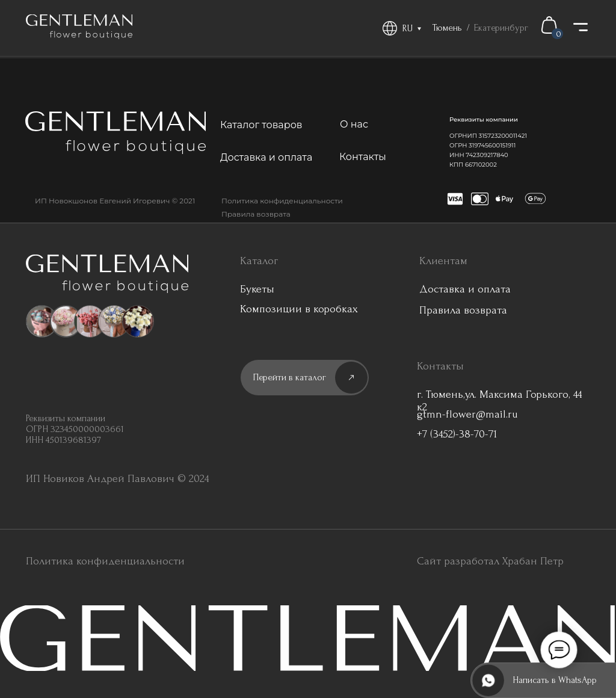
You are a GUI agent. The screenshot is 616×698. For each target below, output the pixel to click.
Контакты (362, 156)
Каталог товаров (261, 125)
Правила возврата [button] (256, 213)
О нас (354, 124)
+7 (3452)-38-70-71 (457, 434)
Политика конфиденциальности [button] (282, 200)
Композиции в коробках (299, 309)
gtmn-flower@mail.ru (467, 414)
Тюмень (447, 27)
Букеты (257, 289)
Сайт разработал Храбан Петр (490, 561)
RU (407, 28)
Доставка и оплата (266, 157)
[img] (79, 26)
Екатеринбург (501, 27)
